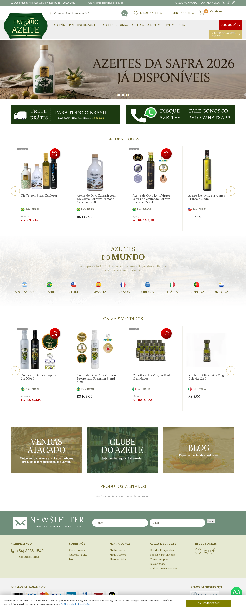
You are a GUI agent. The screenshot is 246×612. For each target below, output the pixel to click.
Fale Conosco (158, 554)
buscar (124, 13)
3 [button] (127, 95)
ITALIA (146, 384)
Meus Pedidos (118, 550)
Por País (58, 24)
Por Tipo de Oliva (114, 24)
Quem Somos (77, 541)
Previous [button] (15, 188)
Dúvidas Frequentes (162, 541)
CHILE (202, 209)
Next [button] (230, 188)
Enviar (211, 511)
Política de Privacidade (75, 604)
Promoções (230, 24)
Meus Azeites (151, 13)
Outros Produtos (146, 24)
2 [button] (123, 95)
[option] (123, 69)
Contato (206, 3)
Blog (217, 3)
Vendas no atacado (186, 3)
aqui (118, 3)
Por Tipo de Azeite (83, 24)
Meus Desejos (118, 545)
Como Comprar (159, 550)
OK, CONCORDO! (209, 603)
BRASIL (36, 209)
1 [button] (119, 95)
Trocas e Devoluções (162, 545)
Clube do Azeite (225, 34)
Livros (169, 24)
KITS (182, 24)
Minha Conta (183, 13)
